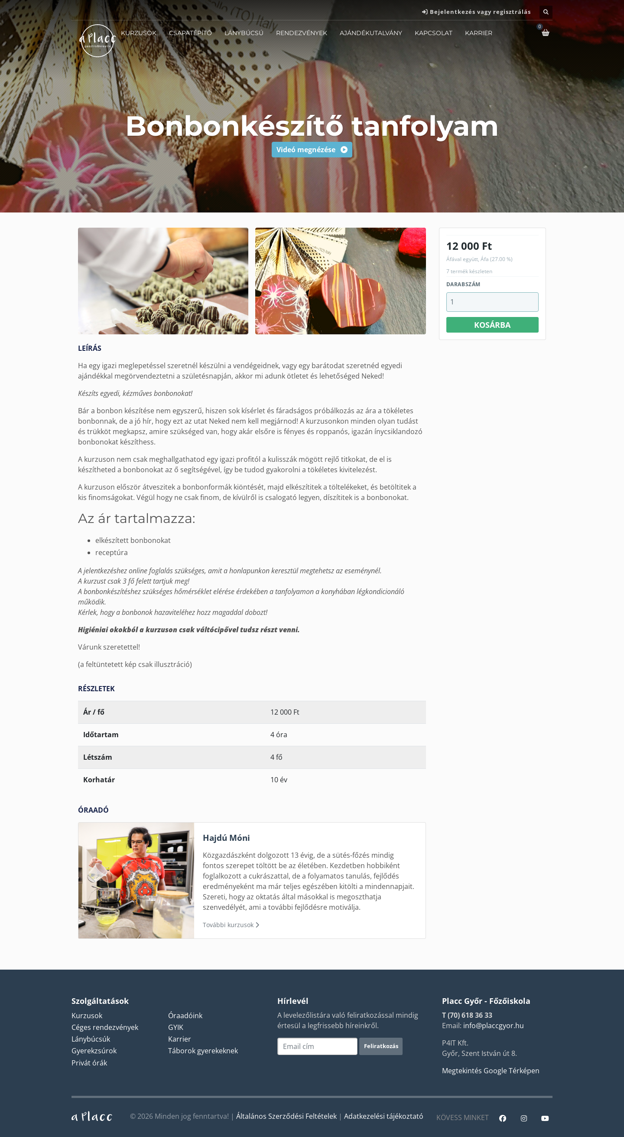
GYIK (175, 1027)
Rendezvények (301, 33)
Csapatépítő (190, 33)
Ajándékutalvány (371, 33)
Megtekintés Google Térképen (491, 1070)
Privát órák (89, 1063)
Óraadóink (185, 1015)
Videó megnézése (312, 149)
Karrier (478, 33)
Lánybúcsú (243, 33)
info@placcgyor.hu (493, 1025)
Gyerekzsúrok (94, 1050)
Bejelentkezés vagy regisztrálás (480, 12)
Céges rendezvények (105, 1027)
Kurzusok (138, 33)
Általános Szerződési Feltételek (286, 1116)
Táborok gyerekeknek (203, 1050)
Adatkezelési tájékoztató (383, 1116)
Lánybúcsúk (91, 1039)
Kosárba (492, 325)
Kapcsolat (433, 33)
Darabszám (463, 284)
